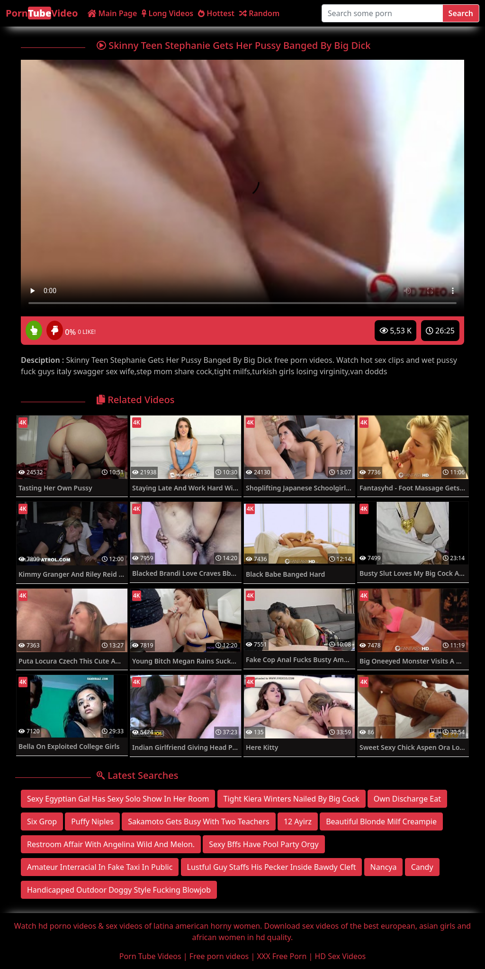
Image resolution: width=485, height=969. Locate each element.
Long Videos (167, 13)
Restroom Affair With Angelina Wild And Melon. (111, 844)
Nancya (383, 867)
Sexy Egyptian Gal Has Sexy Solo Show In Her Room (118, 799)
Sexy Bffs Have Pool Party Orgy (263, 844)
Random (259, 13)
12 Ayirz (298, 821)
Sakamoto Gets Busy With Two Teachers (198, 821)
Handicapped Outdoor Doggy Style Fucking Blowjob (119, 890)
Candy (422, 867)
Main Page (112, 13)
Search (461, 13)
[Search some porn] (382, 13)
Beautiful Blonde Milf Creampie (381, 821)
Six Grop (42, 821)
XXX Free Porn (281, 956)
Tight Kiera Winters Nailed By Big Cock (291, 799)
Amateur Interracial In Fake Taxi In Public (99, 867)
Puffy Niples (92, 821)
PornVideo (42, 13)
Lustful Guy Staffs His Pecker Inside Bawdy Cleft (271, 867)
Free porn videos (219, 956)
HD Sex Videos (340, 956)
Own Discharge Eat (407, 799)
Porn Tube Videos (150, 956)
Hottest (216, 13)
